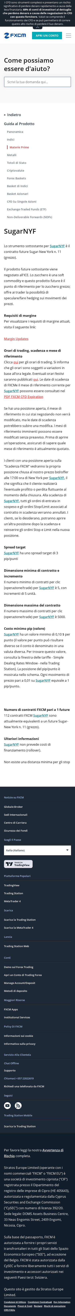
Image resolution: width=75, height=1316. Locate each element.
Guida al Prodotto (19, 123)
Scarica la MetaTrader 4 (18, 927)
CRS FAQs (9, 1310)
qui (15, 362)
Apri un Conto (47, 35)
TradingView (11, 885)
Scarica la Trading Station (20, 919)
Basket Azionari (17, 194)
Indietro (12, 114)
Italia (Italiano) (15, 850)
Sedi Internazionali (15, 814)
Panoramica (15, 132)
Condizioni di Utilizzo (15, 1302)
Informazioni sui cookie (18, 1036)
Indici (10, 139)
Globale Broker (13, 807)
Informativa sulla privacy (19, 1044)
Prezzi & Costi (25, 1306)
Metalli (11, 155)
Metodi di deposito (15, 991)
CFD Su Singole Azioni (21, 201)
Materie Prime (19, 147)
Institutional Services (17, 1017)
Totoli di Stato (16, 163)
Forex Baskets (16, 178)
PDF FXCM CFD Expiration (23, 397)
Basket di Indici (17, 186)
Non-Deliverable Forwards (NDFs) (29, 217)
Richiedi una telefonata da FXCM (24, 1086)
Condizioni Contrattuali (40, 1302)
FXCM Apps (11, 1009)
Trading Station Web (16, 946)
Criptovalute (15, 170)
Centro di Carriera (15, 822)
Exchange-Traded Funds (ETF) (26, 209)
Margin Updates (16, 339)
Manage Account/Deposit (19, 983)
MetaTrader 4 (12, 901)
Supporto (10, 1070)
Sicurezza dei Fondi (16, 830)
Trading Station (13, 893)
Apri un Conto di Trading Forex (23, 975)
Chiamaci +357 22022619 (19, 1078)
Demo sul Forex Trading (18, 967)
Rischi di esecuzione (55, 1306)
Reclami (38, 1306)
